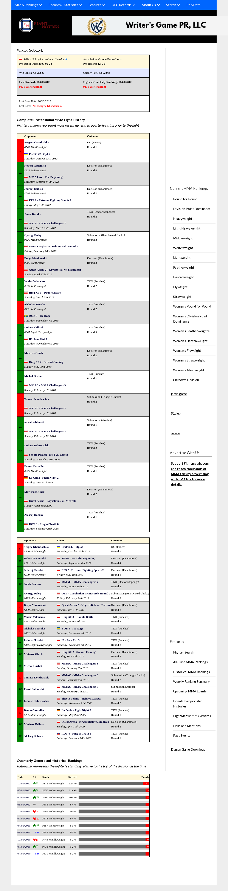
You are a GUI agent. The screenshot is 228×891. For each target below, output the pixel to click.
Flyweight (180, 287)
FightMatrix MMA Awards (192, 716)
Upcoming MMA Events (190, 691)
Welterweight (183, 248)
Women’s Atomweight (188, 370)
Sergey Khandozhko (50, 105)
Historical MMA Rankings (191, 672)
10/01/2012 (24, 783)
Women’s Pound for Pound (192, 306)
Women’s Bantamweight (190, 341)
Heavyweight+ (183, 218)
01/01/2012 (24, 804)
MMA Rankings (26, 5)
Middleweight (183, 238)
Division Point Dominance (192, 209)
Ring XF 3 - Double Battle (45, 292)
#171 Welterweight (30, 86)
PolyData (193, 5)
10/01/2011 (23, 811)
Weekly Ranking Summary (191, 681)
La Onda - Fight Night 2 (44, 477)
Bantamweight (183, 277)
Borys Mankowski (35, 258)
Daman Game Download (188, 749)
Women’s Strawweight (189, 360)
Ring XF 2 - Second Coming (46, 362)
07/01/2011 (23, 818)
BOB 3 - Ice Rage (39, 315)
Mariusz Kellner (34, 491)
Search (171, 5)
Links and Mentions (187, 726)
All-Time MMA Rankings (190, 662)
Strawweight (182, 297)
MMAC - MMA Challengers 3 (47, 385)
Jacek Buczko (32, 214)
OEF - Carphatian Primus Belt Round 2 (53, 246)
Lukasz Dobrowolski (37, 445)
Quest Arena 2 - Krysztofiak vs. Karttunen (55, 269)
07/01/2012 (24, 790)
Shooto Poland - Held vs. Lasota (48, 454)
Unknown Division (186, 380)
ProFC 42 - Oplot (39, 154)
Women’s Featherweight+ (191, 331)
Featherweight (183, 267)
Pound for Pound (185, 199)
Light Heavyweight (186, 228)
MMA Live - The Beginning (46, 177)
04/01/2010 (24, 853)
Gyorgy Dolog (33, 235)
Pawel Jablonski (34, 422)
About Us (149, 5)
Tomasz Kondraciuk (36, 399)
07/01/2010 (24, 846)
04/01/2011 (23, 825)
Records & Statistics (63, 5)
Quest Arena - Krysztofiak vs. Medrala (52, 500)
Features (94, 5)
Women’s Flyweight (187, 350)
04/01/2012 (24, 797)
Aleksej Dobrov (33, 514)
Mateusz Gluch (33, 353)
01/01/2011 (23, 832)
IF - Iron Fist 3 (38, 339)
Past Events (181, 735)
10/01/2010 (24, 839)
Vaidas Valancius (34, 281)
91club (176, 413)
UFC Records (121, 5)
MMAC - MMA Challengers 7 (47, 223)
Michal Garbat (33, 376)
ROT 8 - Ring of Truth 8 (44, 524)
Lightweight (182, 257)
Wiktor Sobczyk (30, 50)
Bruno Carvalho (34, 466)
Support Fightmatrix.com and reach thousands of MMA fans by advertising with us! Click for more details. (190, 473)
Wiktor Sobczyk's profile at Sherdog (44, 59)
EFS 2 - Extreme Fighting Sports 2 (50, 200)
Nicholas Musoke (34, 304)
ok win (175, 433)
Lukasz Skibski (33, 327)
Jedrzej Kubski (33, 188)
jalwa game (179, 394)
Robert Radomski (35, 165)
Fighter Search (183, 652)
